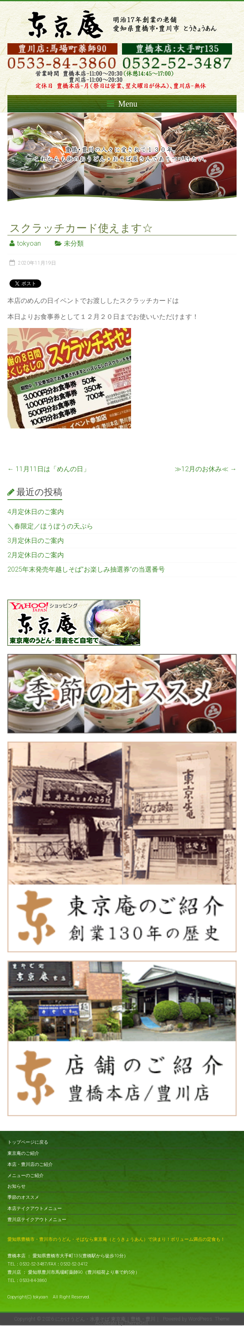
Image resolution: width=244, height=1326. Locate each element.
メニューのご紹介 (25, 1175)
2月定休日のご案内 (35, 555)
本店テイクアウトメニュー (34, 1208)
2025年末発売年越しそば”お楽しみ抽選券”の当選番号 (86, 569)
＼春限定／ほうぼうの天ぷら (50, 526)
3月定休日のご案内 (35, 540)
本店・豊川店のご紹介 (30, 1164)
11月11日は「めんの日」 (48, 469)
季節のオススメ (23, 1197)
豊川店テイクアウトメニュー (36, 1219)
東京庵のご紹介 (23, 1153)
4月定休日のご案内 (35, 512)
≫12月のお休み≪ (206, 469)
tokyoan (29, 243)
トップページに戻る (27, 1142)
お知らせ (16, 1186)
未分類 (74, 243)
